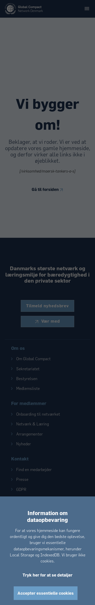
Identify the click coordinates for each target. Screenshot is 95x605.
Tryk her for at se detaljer (47, 575)
